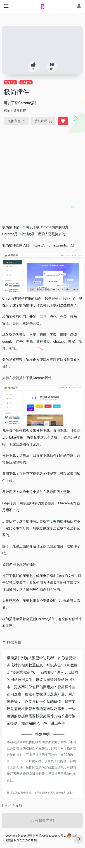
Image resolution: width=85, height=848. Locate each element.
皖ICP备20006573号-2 (52, 835)
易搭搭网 (32, 835)
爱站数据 (20, 672)
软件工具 (10, 82)
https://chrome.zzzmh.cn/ (52, 245)
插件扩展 (26, 82)
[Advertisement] (42, 175)
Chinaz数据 (42, 672)
